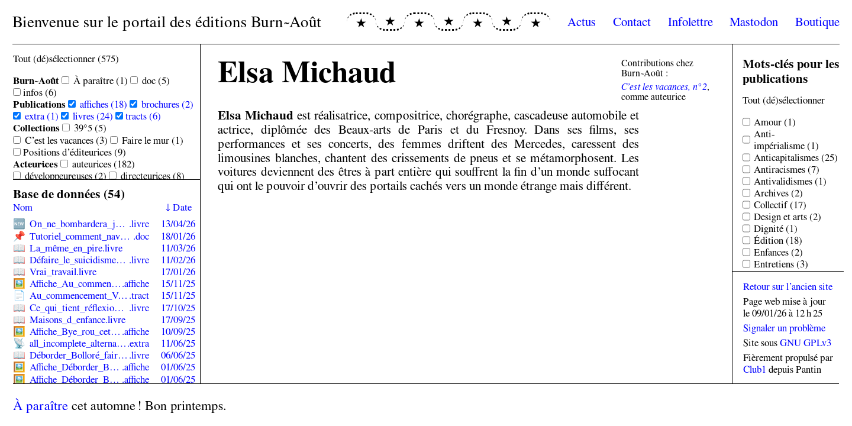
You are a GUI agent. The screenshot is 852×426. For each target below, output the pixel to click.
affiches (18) (103, 104)
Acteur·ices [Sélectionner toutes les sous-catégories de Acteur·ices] (35, 164)
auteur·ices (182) (103, 164)
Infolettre (690, 21)
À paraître (40, 405)
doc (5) (156, 80)
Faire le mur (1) (152, 140)
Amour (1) (775, 122)
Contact (632, 21)
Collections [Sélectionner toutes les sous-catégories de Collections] (36, 127)
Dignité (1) (776, 228)
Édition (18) (778, 240)
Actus (581, 21)
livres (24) (93, 116)
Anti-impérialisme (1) (786, 139)
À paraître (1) (100, 80)
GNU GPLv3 (805, 342)
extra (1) (42, 116)
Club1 (754, 369)
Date (182, 207)
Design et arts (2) (787, 216)
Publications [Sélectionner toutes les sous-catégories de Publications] (39, 104)
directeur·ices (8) (153, 175)
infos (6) (40, 92)
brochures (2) (167, 104)
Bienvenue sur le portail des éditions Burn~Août (166, 21)
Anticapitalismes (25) (796, 157)
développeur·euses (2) (65, 175)
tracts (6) (143, 116)
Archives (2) (778, 193)
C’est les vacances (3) (66, 140)
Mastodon (754, 21)
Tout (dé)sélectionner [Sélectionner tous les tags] (784, 100)
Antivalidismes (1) (790, 181)
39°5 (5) (90, 127)
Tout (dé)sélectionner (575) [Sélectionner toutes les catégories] (66, 58)
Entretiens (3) (781, 264)
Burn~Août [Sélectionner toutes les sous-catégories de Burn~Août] (36, 80)
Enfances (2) (778, 252)
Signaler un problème (784, 327)
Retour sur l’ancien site (787, 286)
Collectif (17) (780, 204)
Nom (23, 207)
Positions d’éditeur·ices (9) (74, 152)
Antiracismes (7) (786, 169)
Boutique (817, 21)
